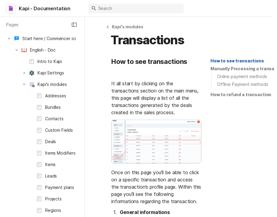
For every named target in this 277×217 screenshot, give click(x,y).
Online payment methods (242, 76)
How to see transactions (237, 60)
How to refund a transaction (240, 94)
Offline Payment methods (242, 84)
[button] (74, 24)
